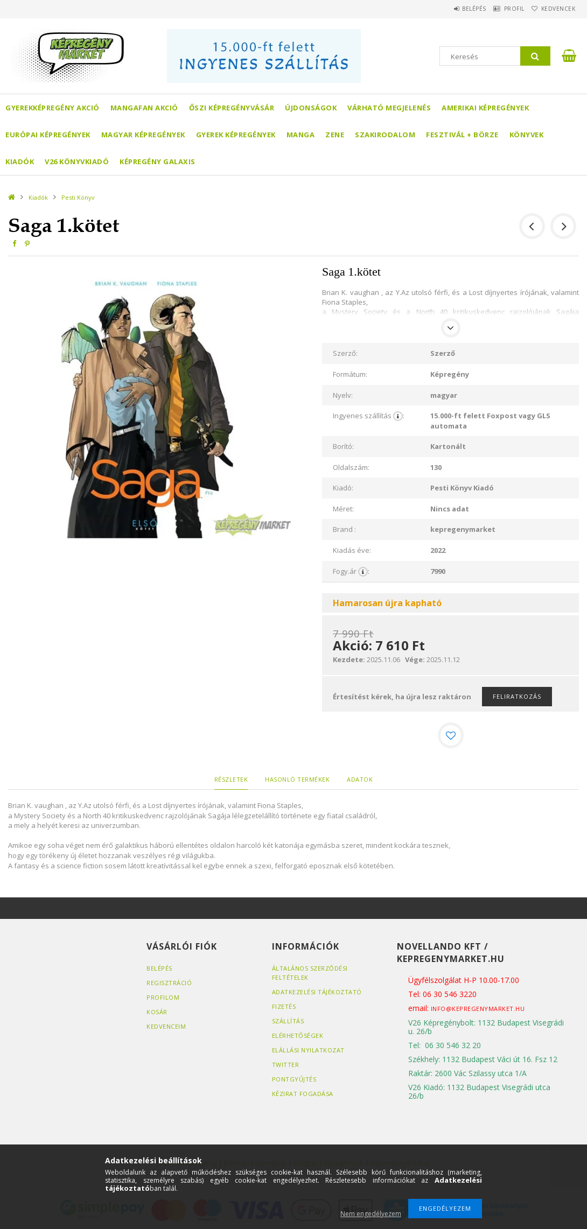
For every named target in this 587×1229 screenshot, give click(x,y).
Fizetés (284, 1006)
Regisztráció (169, 983)
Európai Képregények (47, 134)
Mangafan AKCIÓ (144, 108)
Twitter (285, 1065)
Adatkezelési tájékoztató (317, 992)
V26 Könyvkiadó (77, 161)
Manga (300, 134)
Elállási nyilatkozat (308, 1050)
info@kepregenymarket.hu (478, 1009)
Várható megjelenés (389, 108)
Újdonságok (311, 108)
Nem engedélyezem (370, 1213)
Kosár (156, 1012)
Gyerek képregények (236, 134)
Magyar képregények (143, 134)
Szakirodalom (385, 134)
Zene (334, 134)
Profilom (162, 997)
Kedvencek (553, 8)
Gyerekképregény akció (52, 108)
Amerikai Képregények (485, 108)
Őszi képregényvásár (232, 108)
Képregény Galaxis (157, 161)
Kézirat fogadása (302, 1094)
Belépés (452, 8)
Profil (501, 8)
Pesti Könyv (78, 197)
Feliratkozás (517, 696)
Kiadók (19, 161)
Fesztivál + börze (462, 134)
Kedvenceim (166, 1026)
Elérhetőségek (298, 1035)
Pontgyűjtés (294, 1079)
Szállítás (288, 1021)
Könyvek (526, 134)
